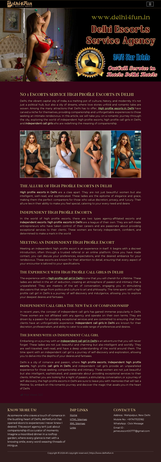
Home (73, 415)
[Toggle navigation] (150, 4)
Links (73, 427)
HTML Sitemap (78, 419)
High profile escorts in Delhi (116, 108)
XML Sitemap (77, 423)
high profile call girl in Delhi (65, 278)
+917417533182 (135, 419)
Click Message (136, 423)
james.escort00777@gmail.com (132, 431)
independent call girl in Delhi (79, 341)
